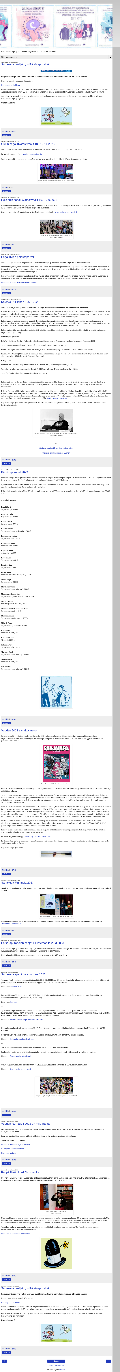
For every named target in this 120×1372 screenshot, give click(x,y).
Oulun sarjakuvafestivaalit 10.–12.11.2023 (28, 144)
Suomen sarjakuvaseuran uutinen (56, 453)
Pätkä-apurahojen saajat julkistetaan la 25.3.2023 (32, 942)
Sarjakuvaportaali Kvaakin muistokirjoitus (56, 448)
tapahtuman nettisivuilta (32, 154)
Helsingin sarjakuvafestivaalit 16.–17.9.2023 (29, 199)
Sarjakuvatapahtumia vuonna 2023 (23, 974)
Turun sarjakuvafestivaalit (21, 1056)
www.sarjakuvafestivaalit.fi (66, 212)
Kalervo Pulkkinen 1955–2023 (20, 301)
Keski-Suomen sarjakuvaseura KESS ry (26, 1020)
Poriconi (13, 1002)
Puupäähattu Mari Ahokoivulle (20, 1172)
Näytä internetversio (56, 1365)
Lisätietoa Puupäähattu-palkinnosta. (16, 1234)
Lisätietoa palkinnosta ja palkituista (15, 1145)
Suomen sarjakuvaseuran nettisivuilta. (37, 837)
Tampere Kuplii (16, 987)
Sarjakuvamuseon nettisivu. (57, 398)
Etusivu (56, 1361)
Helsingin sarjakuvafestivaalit (22, 1039)
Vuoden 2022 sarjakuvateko (19, 730)
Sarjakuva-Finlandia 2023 (17, 882)
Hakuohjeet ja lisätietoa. (11, 85)
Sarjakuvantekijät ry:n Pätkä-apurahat (25, 64)
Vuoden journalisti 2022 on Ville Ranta (25, 1123)
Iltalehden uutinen (8, 1153)
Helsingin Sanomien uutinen (12, 1149)
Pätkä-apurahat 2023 (14, 472)
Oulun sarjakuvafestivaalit (20, 1069)
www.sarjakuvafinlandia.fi (11, 924)
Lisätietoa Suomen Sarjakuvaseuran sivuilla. (19, 283)
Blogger (62, 1370)
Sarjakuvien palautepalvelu (18, 256)
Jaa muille (6, 135)
